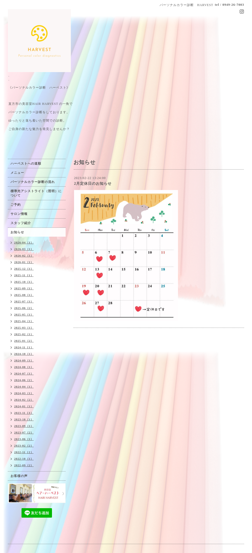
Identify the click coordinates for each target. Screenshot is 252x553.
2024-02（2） (24, 399)
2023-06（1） (24, 439)
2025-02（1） (24, 334)
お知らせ (17, 232)
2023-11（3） (24, 412)
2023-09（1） (24, 425)
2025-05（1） (24, 314)
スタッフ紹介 (20, 223)
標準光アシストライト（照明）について (36, 193)
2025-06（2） (24, 308)
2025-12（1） (24, 268)
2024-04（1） (24, 386)
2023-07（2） (24, 432)
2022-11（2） (24, 452)
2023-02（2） (24, 445)
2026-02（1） (24, 255)
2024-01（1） (24, 406)
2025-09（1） (24, 288)
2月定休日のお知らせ (93, 184)
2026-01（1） (24, 262)
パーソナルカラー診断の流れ (32, 182)
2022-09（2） (24, 465)
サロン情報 (19, 214)
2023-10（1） (24, 419)
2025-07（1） (24, 301)
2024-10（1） (24, 353)
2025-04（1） (24, 321)
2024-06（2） (24, 380)
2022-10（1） (24, 458)
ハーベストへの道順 (25, 163)
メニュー (17, 173)
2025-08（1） (24, 294)
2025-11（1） (24, 275)
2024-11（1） (24, 347)
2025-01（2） (24, 340)
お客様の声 (19, 476)
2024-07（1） (24, 373)
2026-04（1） (24, 242)
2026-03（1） (24, 249)
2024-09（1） (24, 360)
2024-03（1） (24, 393)
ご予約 (15, 205)
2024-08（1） (24, 366)
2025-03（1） (24, 327)
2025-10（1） (24, 281)
